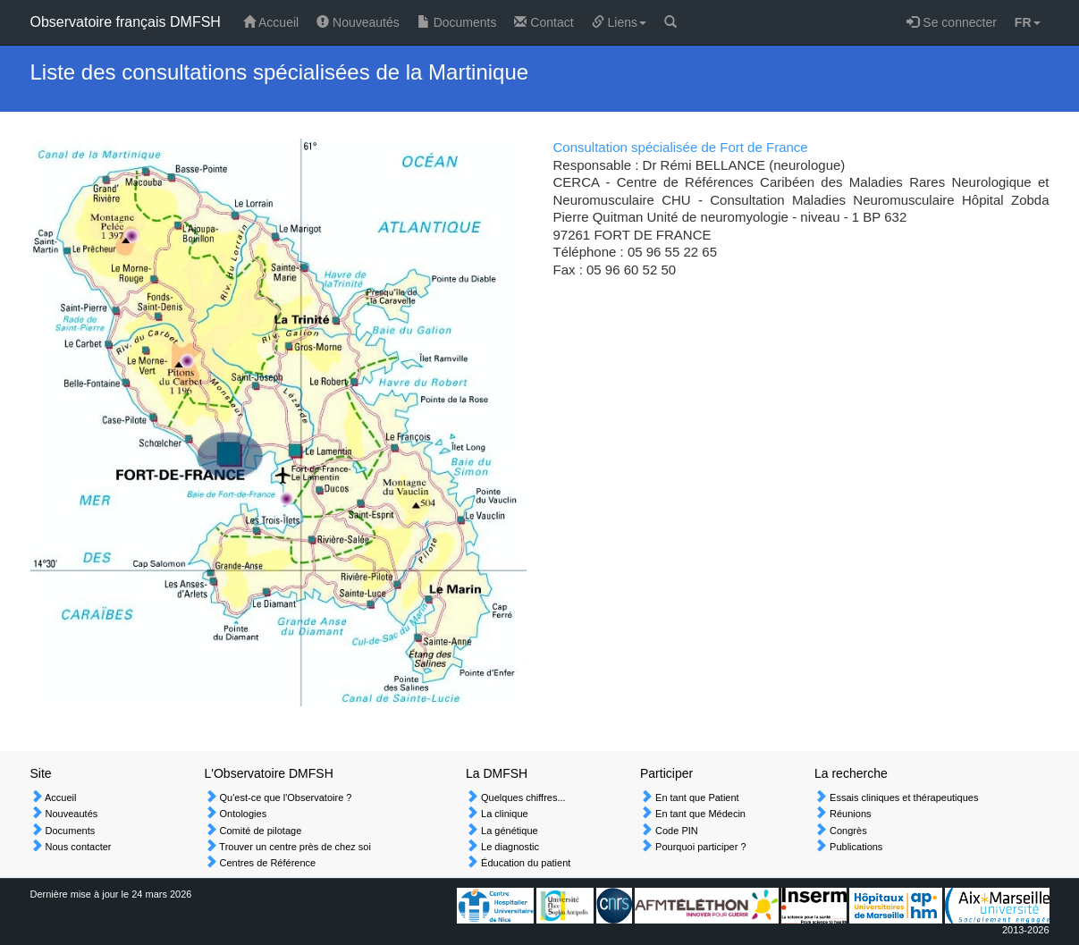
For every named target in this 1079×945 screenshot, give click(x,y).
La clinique (503, 813)
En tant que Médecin (699, 813)
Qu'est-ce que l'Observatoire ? (284, 797)
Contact (543, 22)
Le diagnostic (508, 846)
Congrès (847, 830)
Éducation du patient (524, 862)
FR (1028, 22)
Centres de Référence (266, 862)
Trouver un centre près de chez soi (294, 846)
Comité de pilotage (259, 830)
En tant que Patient (696, 797)
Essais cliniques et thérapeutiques (902, 797)
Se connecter (951, 22)
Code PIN (675, 830)
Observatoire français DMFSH (125, 22)
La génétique (508, 830)
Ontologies (242, 813)
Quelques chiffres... (522, 797)
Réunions (849, 813)
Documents (457, 22)
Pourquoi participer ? (699, 846)
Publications (854, 846)
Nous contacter (77, 846)
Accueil (271, 22)
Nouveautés (358, 22)
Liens (619, 22)
